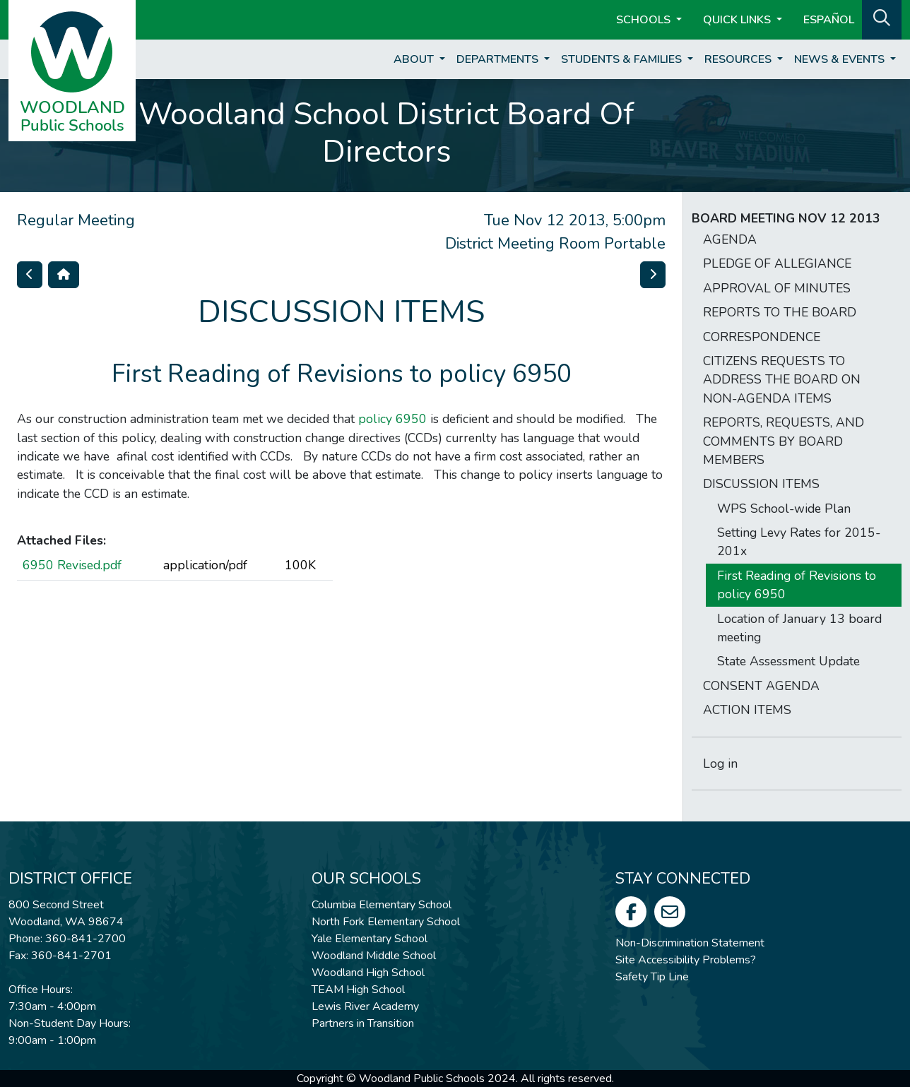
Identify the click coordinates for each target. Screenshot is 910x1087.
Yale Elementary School (369, 938)
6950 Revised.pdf (72, 565)
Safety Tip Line (652, 977)
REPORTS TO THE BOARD (779, 312)
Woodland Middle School (374, 955)
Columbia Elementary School (381, 905)
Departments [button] (498, 59)
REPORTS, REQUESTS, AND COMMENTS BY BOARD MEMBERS (783, 441)
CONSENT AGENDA (761, 685)
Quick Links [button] (738, 20)
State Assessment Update (788, 661)
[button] (882, 18)
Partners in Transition (363, 1023)
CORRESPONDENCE (761, 336)
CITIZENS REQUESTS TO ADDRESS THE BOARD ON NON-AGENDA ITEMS (782, 379)
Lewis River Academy (365, 1006)
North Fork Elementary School (386, 921)
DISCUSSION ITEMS (761, 483)
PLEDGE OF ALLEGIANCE (777, 263)
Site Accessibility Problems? (685, 960)
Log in (720, 763)
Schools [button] (644, 20)
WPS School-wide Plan (784, 508)
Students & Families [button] (623, 59)
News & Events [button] (840, 59)
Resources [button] (739, 59)
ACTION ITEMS (747, 709)
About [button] (415, 59)
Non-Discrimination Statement (689, 943)
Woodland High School (368, 972)
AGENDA (730, 239)
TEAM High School (358, 989)
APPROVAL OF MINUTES (777, 288)
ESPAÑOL (828, 20)
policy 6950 (392, 418)
